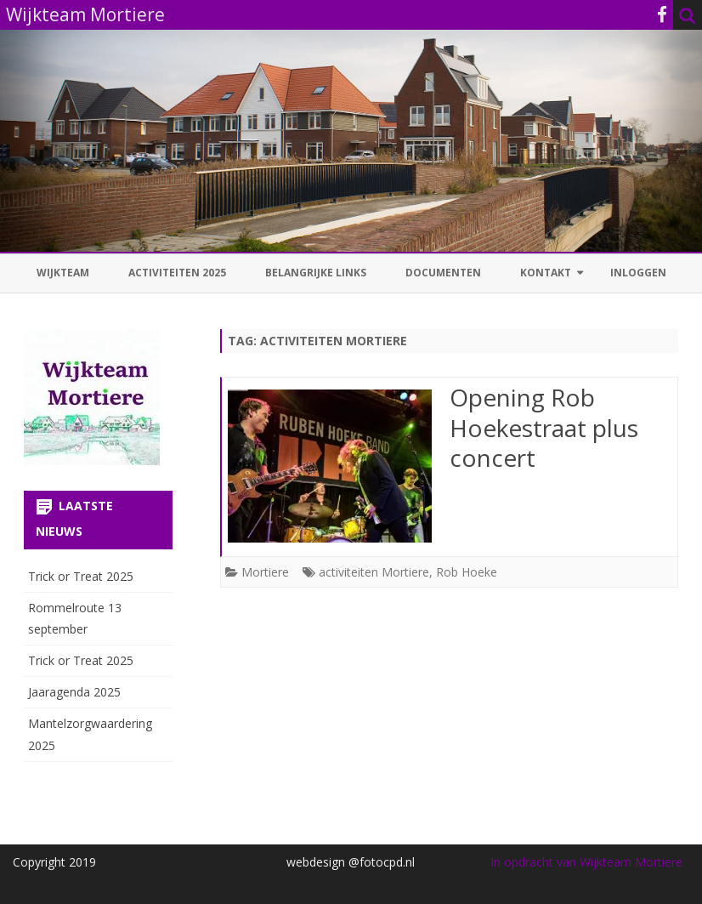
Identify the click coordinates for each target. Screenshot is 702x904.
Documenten (443, 272)
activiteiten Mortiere (374, 572)
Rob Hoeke (466, 572)
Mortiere (265, 572)
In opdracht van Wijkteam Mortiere (586, 862)
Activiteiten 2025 (177, 272)
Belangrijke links (315, 272)
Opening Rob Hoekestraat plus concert (544, 428)
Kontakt (545, 272)
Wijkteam (63, 272)
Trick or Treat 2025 (80, 576)
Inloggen (638, 272)
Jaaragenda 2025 (74, 692)
